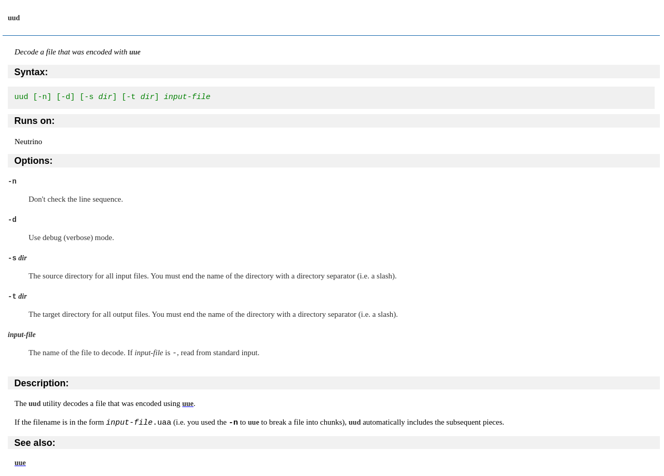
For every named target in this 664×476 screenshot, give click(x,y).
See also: (35, 443)
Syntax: (31, 72)
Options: (34, 161)
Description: (42, 382)
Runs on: (35, 121)
